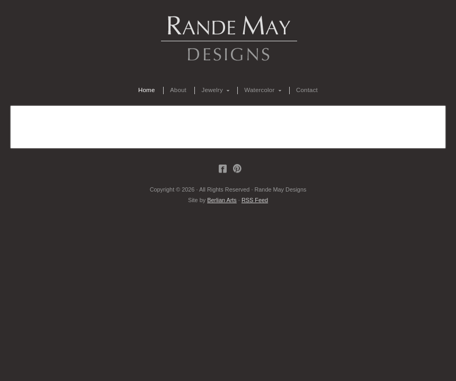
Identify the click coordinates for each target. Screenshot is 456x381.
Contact (307, 90)
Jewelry (212, 90)
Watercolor (259, 90)
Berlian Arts (222, 200)
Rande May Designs (228, 37)
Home (146, 90)
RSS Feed (255, 200)
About (178, 90)
